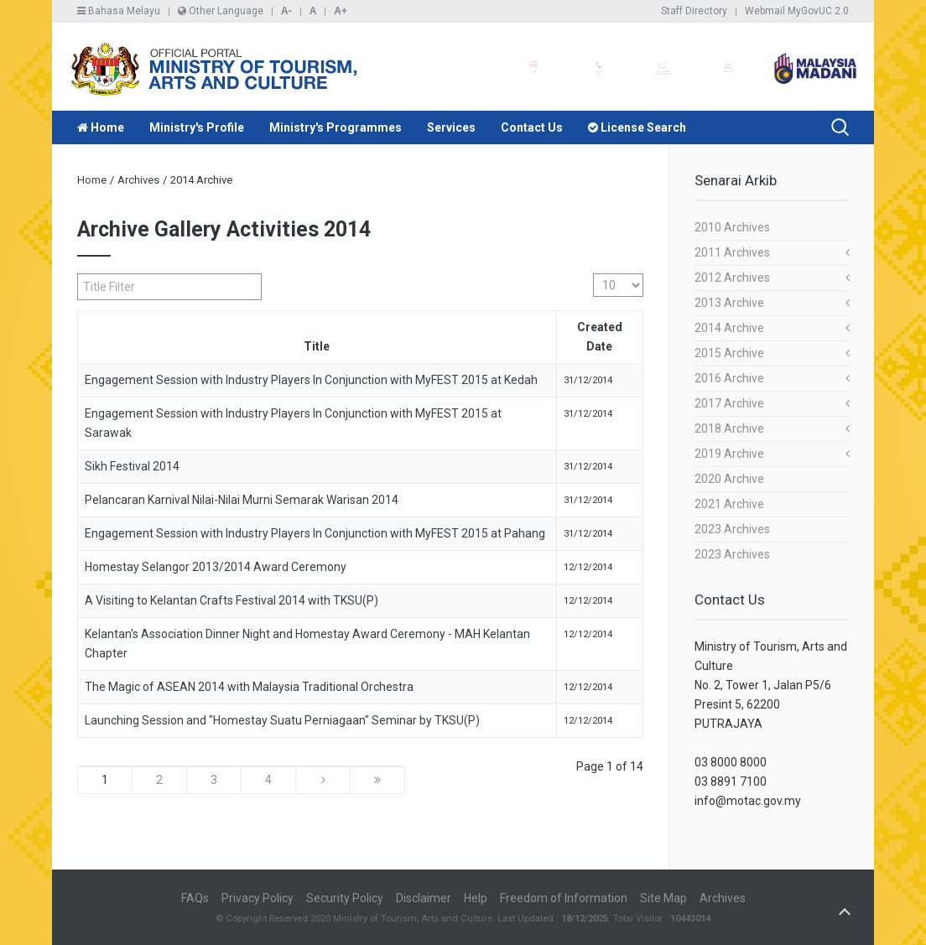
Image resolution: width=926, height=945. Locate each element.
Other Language (220, 11)
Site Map (663, 898)
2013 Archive (729, 302)
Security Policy (344, 898)
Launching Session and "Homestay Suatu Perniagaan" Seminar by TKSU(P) (282, 720)
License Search (637, 127)
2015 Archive (729, 353)
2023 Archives (732, 529)
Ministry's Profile (196, 127)
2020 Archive (729, 478)
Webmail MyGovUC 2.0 (797, 11)
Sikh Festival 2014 (132, 466)
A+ (340, 11)
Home (100, 127)
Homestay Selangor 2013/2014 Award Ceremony (215, 567)
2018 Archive (729, 428)
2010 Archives (732, 227)
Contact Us (532, 127)
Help (475, 898)
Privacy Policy (257, 898)
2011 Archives (732, 252)
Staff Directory (694, 11)
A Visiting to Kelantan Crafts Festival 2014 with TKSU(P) (231, 600)
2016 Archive (729, 378)
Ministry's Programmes (335, 127)
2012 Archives (732, 277)
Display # (593, 273)
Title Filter (77, 273)
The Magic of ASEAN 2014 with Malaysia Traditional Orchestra (249, 686)
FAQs (195, 898)
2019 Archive (729, 453)
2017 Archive (729, 403)
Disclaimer (423, 898)
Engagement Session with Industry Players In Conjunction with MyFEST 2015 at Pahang (315, 533)
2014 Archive (729, 328)
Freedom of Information (563, 898)
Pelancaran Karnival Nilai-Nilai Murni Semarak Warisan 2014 (241, 499)
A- (286, 11)
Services (451, 127)
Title (317, 346)
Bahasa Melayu (118, 11)
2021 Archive (729, 504)
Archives (138, 180)
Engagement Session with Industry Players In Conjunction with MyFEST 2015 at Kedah (311, 380)
